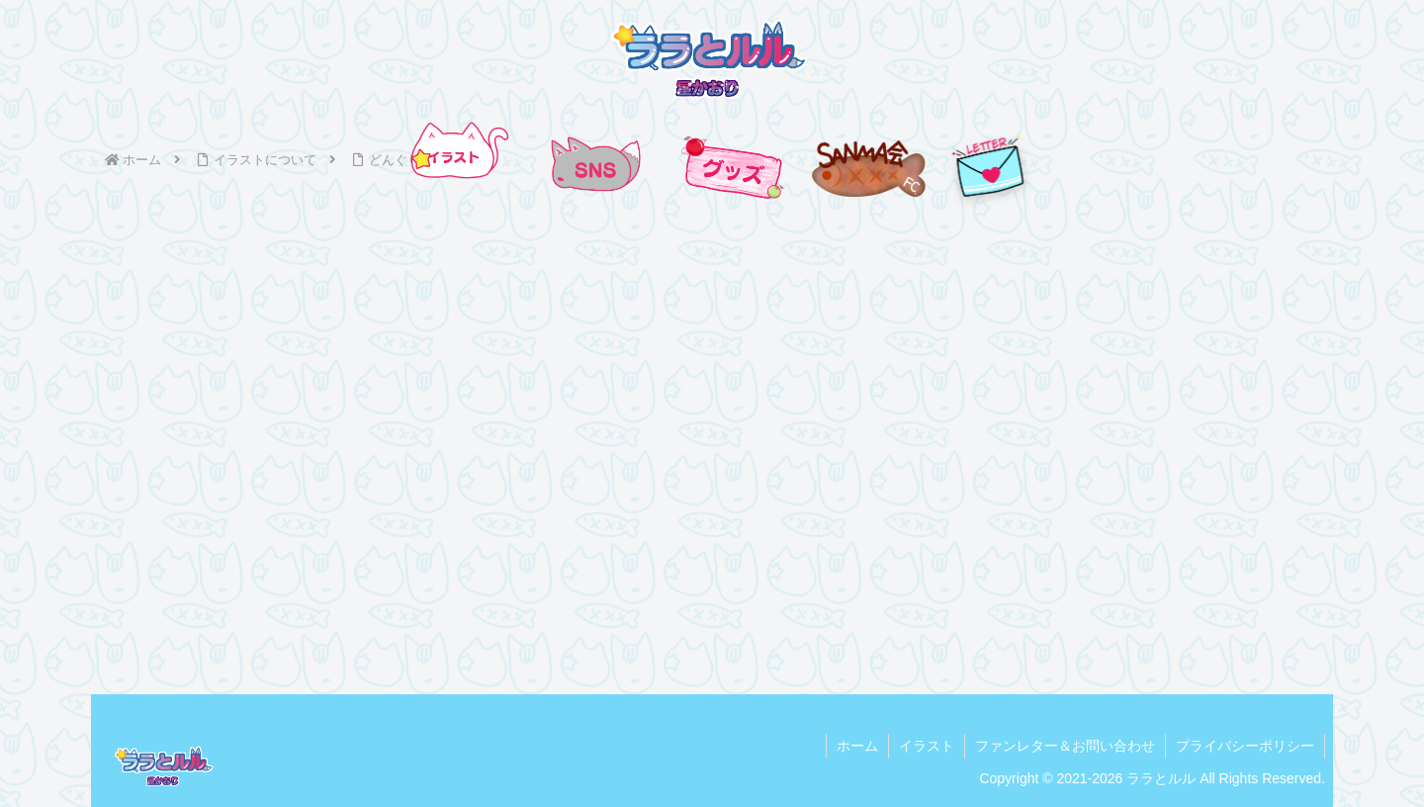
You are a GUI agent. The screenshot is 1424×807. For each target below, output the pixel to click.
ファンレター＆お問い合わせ (1065, 746)
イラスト (926, 746)
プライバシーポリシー (1245, 746)
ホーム (857, 746)
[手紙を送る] (988, 166)
